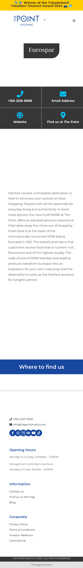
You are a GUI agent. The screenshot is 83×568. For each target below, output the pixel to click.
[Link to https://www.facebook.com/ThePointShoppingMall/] (12, 433)
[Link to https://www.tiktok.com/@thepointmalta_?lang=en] (38, 433)
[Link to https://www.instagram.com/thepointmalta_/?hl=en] (18, 433)
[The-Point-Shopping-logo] (27, 20)
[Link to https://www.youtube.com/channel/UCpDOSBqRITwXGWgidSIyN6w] (33, 433)
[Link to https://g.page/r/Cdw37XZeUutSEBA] (23, 433)
